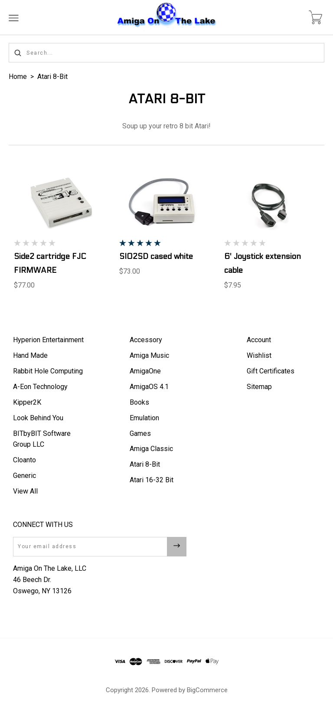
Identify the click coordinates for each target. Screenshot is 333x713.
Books (139, 402)
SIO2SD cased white (156, 256)
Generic (24, 475)
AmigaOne (145, 371)
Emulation (144, 418)
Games (140, 433)
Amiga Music (149, 355)
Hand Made (30, 355)
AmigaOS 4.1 (149, 387)
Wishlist (259, 355)
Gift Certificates (270, 371)
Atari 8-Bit (52, 76)
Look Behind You (38, 418)
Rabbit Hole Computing (48, 371)
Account (259, 340)
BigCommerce (207, 690)
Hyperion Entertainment (48, 340)
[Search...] (166, 52)
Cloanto (24, 460)
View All (25, 491)
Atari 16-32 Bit (151, 480)
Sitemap (259, 387)
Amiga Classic (151, 449)
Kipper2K (27, 402)
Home (18, 76)
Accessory (146, 340)
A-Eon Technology (40, 387)
